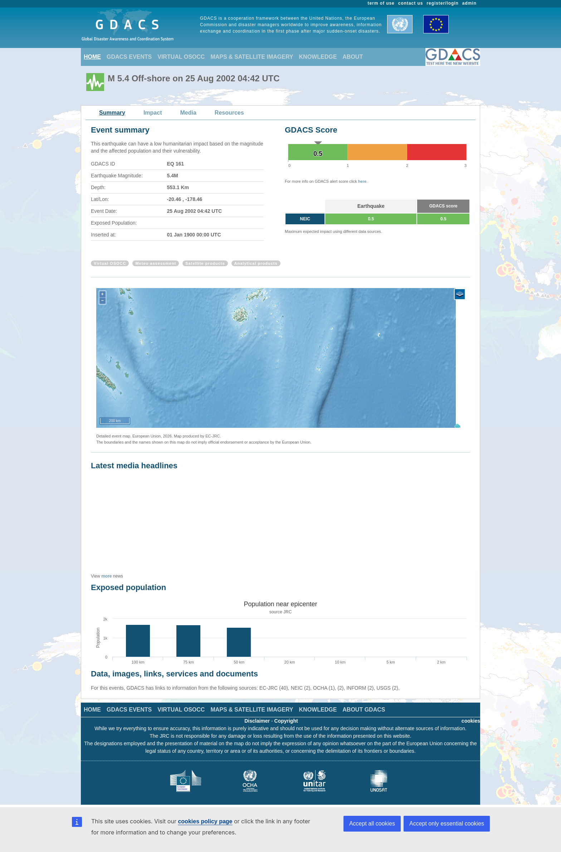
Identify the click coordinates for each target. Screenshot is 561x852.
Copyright (286, 721)
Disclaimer (257, 721)
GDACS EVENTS (129, 57)
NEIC (305, 218)
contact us (410, 3)
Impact (152, 113)
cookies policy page (205, 821)
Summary (112, 113)
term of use (381, 3)
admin (469, 3)
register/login (442, 3)
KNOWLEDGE (318, 57)
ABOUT (352, 57)
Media (188, 113)
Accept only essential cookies (446, 823)
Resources (229, 113)
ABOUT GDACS (363, 710)
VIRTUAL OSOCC (181, 57)
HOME (92, 57)
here (362, 181)
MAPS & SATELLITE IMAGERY (251, 57)
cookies (471, 721)
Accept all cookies (372, 823)
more (106, 576)
